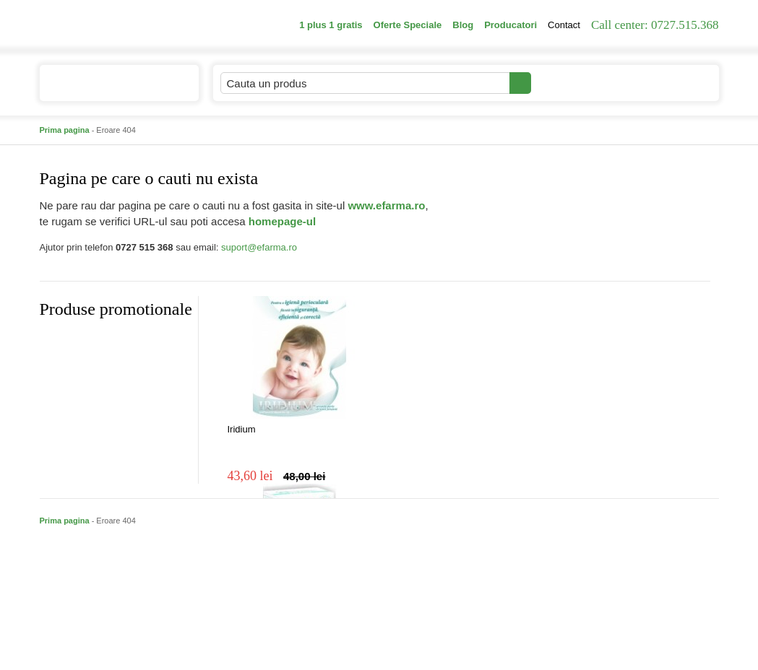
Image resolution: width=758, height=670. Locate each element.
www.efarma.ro (386, 205)
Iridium (242, 429)
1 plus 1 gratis (330, 24)
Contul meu (581, 82)
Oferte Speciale (408, 24)
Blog (462, 24)
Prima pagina (65, 130)
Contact (564, 24)
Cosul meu (670, 83)
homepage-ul (282, 221)
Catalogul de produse (109, 89)
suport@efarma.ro (259, 247)
